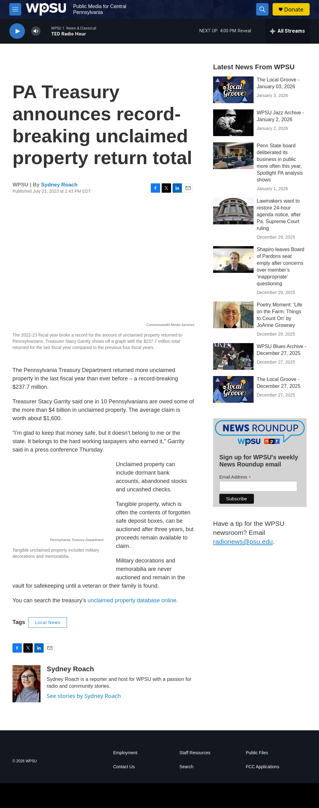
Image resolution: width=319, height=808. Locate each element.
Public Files (257, 753)
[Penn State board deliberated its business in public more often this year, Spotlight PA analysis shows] (233, 155)
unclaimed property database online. (133, 600)
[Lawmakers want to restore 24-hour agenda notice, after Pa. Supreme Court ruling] (233, 211)
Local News (47, 622)
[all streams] (287, 31)
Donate (293, 9)
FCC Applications (262, 766)
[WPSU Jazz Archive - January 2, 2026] (233, 122)
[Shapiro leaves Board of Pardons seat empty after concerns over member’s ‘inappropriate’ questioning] (233, 259)
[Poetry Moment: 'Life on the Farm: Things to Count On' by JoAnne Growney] (233, 314)
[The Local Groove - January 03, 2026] (233, 89)
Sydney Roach (59, 185)
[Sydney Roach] (26, 683)
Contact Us (124, 766)
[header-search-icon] (262, 9)
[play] (17, 31)
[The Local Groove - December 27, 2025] (233, 389)
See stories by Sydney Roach (84, 696)
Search (186, 766)
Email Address (235, 477)
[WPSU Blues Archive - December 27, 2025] (233, 356)
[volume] (36, 31)
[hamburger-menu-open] (15, 9)
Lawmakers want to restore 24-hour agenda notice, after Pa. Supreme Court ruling (279, 214)
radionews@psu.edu (243, 541)
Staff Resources (194, 753)
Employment (125, 753)
